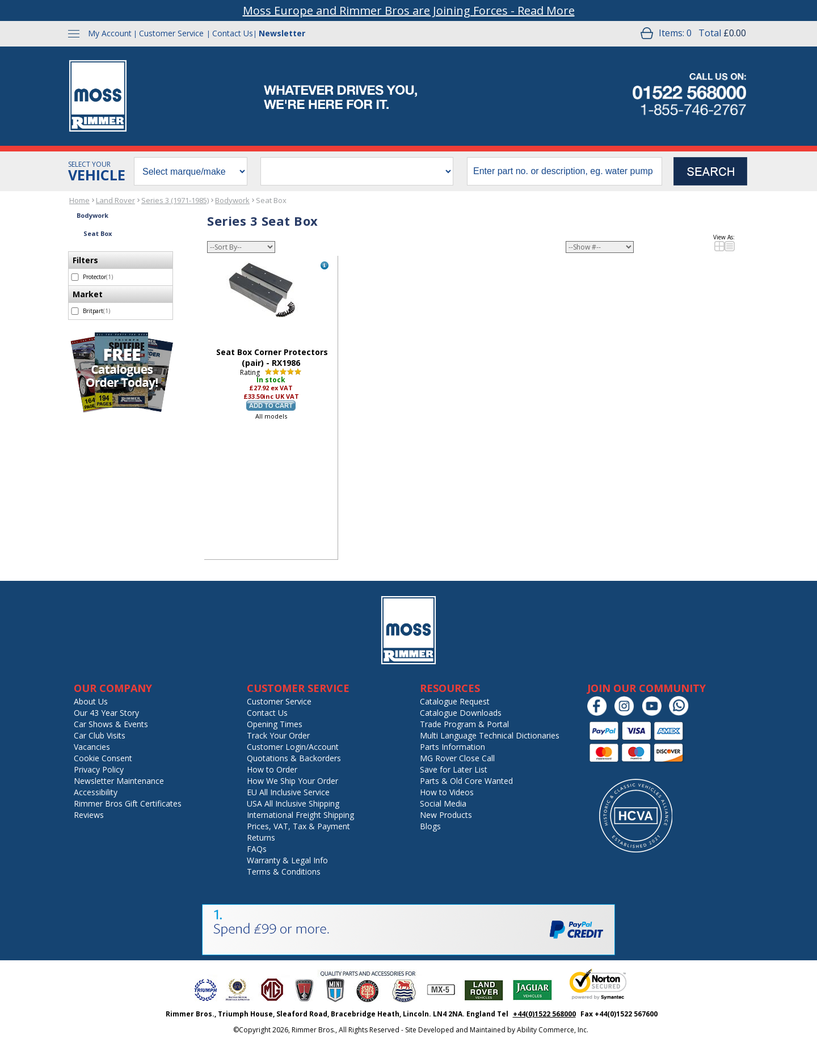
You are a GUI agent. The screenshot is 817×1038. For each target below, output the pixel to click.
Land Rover (115, 200)
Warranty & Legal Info (287, 860)
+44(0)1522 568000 (544, 1014)
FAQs (257, 848)
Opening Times (274, 724)
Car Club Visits (99, 735)
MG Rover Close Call (457, 758)
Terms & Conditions (284, 871)
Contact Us (232, 33)
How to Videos (447, 792)
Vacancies (92, 746)
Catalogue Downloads (461, 712)
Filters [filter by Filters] (85, 260)
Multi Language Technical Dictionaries (489, 735)
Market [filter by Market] (88, 294)
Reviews (89, 814)
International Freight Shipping (300, 814)
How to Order (272, 769)
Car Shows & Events (111, 724)
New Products (446, 814)
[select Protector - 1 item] (75, 277)
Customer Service (171, 33)
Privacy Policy (99, 769)
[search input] (564, 171)
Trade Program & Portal (464, 724)
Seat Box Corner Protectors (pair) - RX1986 (272, 357)
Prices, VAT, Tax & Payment (298, 826)
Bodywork (232, 200)
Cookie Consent (103, 758)
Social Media (443, 803)
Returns (261, 837)
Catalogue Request (455, 701)
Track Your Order (278, 735)
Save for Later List (453, 769)
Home (79, 200)
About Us (91, 701)
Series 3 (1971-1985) (175, 200)
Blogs (430, 826)
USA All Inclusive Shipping (293, 803)
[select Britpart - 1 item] (75, 311)
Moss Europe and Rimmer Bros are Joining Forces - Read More (409, 10)
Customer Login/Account (293, 746)
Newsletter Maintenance (119, 780)
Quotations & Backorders (294, 758)
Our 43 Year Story (106, 712)
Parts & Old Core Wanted (466, 780)
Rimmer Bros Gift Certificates (128, 803)
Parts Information (452, 746)
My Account (110, 33)
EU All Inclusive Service (288, 792)
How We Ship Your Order (292, 780)
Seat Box (271, 200)
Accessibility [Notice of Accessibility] (95, 792)
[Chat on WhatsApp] (681, 713)
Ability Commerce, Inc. (552, 1030)
